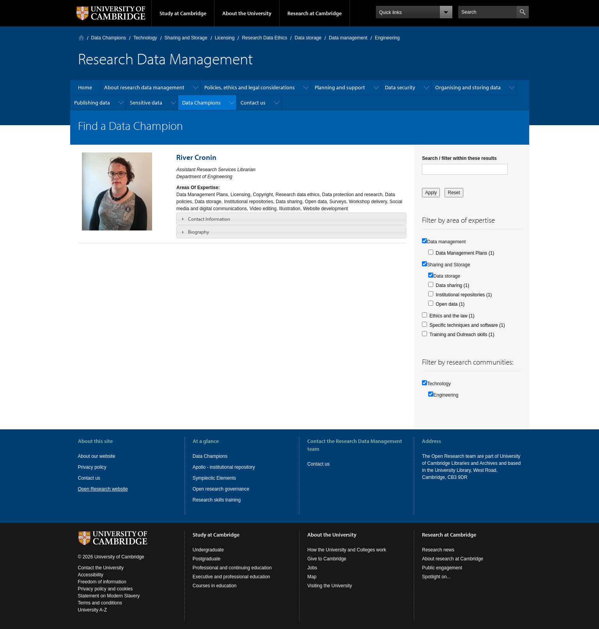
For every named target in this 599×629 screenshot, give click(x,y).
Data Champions (108, 38)
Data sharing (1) (452, 285)
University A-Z (92, 610)
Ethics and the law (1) (451, 316)
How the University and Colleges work (346, 550)
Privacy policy (92, 467)
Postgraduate (206, 559)
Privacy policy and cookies (105, 589)
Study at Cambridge (182, 13)
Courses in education (215, 585)
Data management (348, 38)
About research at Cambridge (452, 559)
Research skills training (217, 500)
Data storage (307, 38)
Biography (198, 232)
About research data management (144, 87)
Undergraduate (208, 550)
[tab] (291, 219)
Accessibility (90, 575)
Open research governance (221, 489)
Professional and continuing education (232, 568)
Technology (145, 38)
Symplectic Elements (214, 478)
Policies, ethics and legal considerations (249, 87)
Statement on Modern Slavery (109, 596)
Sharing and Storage (186, 38)
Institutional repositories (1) (464, 295)
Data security (400, 87)
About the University (246, 13)
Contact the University (101, 568)
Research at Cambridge (314, 13)
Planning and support (340, 87)
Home (81, 37)
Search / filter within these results (459, 158)
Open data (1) (450, 304)
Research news (438, 550)
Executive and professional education (231, 576)
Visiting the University (329, 585)
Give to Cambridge (326, 559)
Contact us (253, 102)
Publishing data (92, 102)
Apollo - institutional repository (224, 467)
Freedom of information (102, 582)
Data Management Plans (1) (465, 253)
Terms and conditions (100, 603)
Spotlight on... (436, 576)
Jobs (312, 568)
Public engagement (442, 568)
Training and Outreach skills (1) (461, 334)
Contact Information (209, 219)
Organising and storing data (468, 87)
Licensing (225, 38)
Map (311, 576)
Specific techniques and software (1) (467, 325)
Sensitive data (146, 102)
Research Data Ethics (264, 38)
